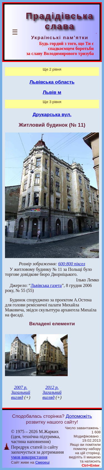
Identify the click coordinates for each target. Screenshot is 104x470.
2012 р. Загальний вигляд (52, 392)
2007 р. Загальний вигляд (20, 392)
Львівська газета (46, 285)
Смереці (42, 462)
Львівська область (51, 82)
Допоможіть (79, 416)
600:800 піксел (71, 263)
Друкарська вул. (51, 114)
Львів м (52, 92)
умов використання (29, 457)
